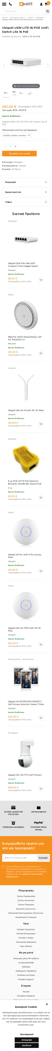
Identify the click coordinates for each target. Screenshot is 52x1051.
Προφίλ (26, 992)
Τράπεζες (26, 967)
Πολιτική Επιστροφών (26, 934)
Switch (31, 17)
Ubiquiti (22, 166)
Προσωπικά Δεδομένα (26, 942)
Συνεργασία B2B (26, 963)
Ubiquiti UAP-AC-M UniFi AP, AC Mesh (26, 410)
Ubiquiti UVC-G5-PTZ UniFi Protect (25, 775)
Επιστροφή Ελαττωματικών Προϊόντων (26, 913)
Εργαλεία (12, 439)
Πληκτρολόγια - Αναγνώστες (21, 659)
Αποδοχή (26, 1045)
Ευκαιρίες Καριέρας (26, 996)
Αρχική (4, 17)
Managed (40, 17)
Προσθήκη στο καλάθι (19, 154)
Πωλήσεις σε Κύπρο (26, 975)
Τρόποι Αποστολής (26, 900)
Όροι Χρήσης (26, 946)
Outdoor (12, 368)
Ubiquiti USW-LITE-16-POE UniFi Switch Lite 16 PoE (22, 19)
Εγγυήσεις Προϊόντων (26, 909)
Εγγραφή (43, 858)
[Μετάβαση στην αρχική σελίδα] (26, 4)
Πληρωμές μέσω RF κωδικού (26, 958)
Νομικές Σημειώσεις (26, 929)
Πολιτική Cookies (26, 938)
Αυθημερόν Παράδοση (26, 971)
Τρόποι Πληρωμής (26, 904)
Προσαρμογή (26, 1034)
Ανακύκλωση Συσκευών (26, 917)
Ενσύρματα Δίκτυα (17, 17)
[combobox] (16, 135)
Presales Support (26, 979)
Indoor (11, 295)
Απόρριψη (26, 1040)
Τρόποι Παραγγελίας (26, 896)
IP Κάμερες (13, 733)
